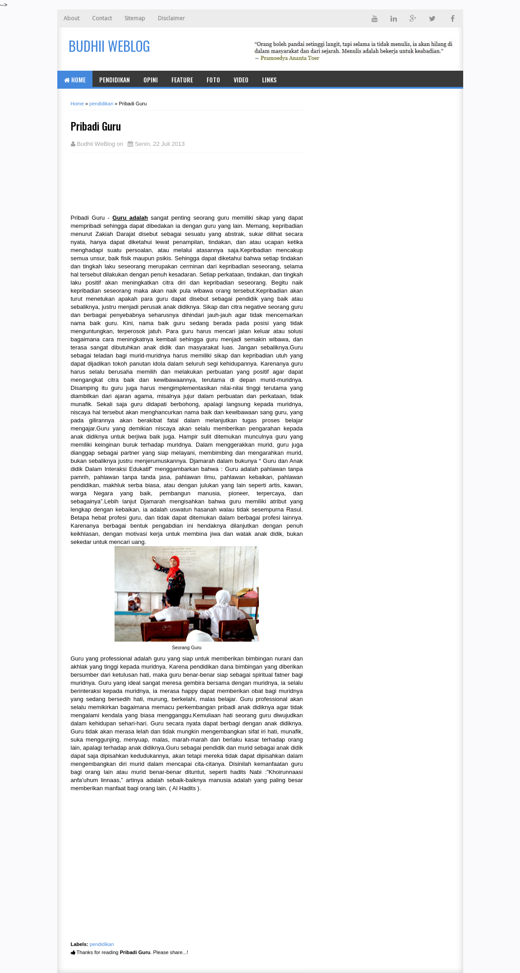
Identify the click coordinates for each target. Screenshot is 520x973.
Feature (182, 79)
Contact (102, 18)
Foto (213, 79)
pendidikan (102, 944)
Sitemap (134, 18)
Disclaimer (171, 18)
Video (241, 79)
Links (269, 79)
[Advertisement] (143, 182)
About (71, 18)
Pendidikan (114, 79)
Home (75, 79)
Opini (150, 79)
